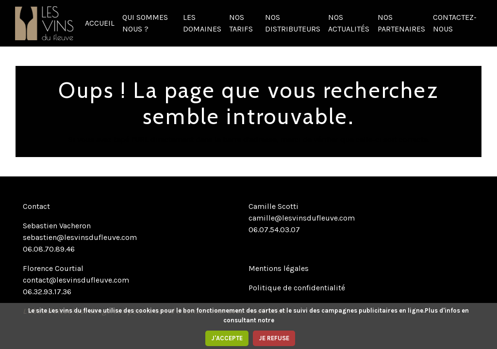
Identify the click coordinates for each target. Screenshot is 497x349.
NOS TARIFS (241, 23)
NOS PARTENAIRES (401, 23)
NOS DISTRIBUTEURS (292, 23)
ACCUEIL (100, 23)
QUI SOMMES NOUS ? (145, 23)
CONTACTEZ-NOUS (455, 23)
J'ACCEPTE (227, 338)
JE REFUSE (274, 338)
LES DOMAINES (202, 23)
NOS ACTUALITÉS (348, 23)
